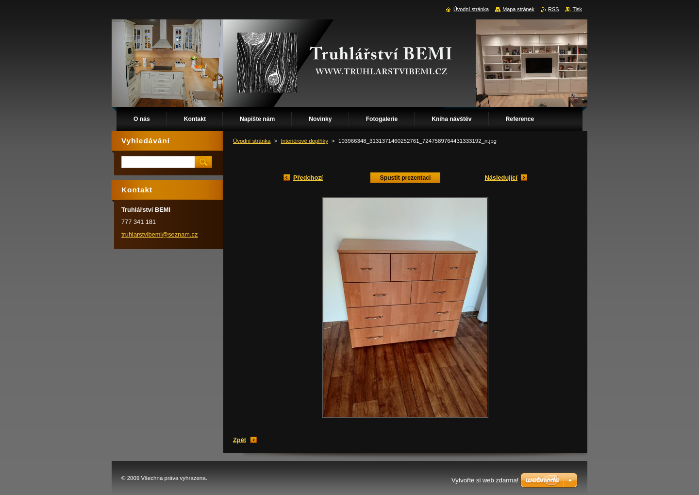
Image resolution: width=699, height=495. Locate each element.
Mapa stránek (518, 9)
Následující (500, 177)
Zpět (239, 440)
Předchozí (308, 177)
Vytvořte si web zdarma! (484, 480)
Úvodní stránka (251, 141)
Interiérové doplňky (304, 141)
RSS (553, 9)
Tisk (577, 9)
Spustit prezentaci (405, 177)
